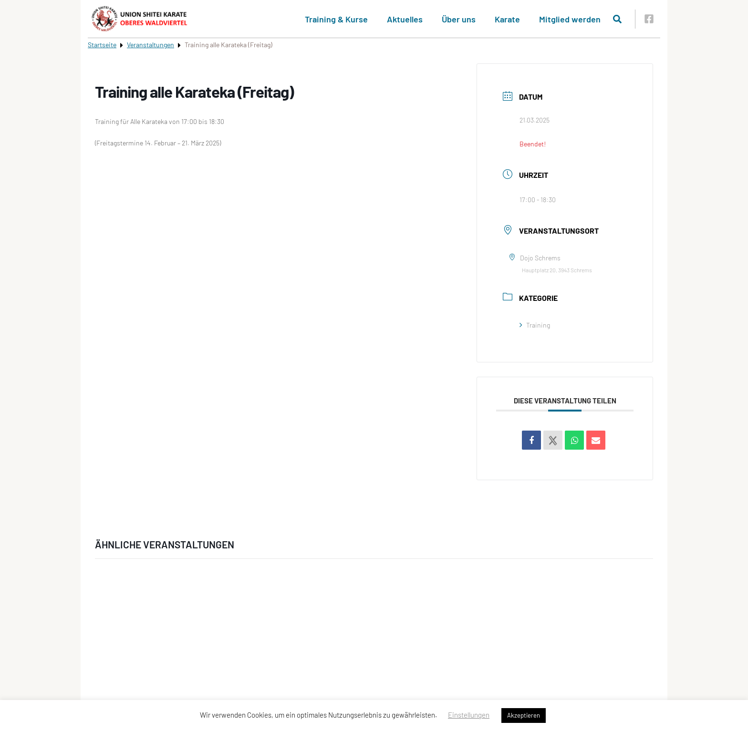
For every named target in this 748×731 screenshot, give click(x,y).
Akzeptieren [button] (523, 715)
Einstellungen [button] (468, 714)
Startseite (102, 45)
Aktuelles (405, 19)
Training (534, 325)
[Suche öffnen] (617, 19)
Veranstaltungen (150, 45)
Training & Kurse (336, 19)
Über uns (459, 19)
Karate (507, 19)
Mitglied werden (570, 19)
